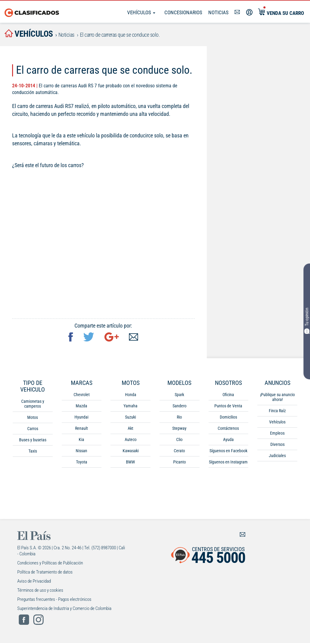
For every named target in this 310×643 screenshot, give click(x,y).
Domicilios (228, 417)
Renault (81, 428)
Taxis (32, 451)
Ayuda (228, 439)
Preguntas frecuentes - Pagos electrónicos (54, 599)
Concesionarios (183, 12)
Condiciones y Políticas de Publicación (50, 563)
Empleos (277, 433)
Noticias (218, 12)
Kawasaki (131, 450)
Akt (130, 428)
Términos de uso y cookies (40, 590)
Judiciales (277, 455)
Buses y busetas (32, 439)
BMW (130, 462)
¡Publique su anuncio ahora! (277, 397)
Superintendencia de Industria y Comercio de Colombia (64, 608)
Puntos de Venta (228, 405)
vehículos (29, 34)
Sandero (179, 405)
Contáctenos (228, 428)
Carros (32, 428)
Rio (179, 417)
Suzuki (130, 417)
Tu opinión (306, 321)
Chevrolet (82, 394)
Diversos (277, 444)
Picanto (179, 462)
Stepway (179, 428)
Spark (179, 394)
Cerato (179, 450)
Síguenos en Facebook (228, 450)
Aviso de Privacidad (34, 581)
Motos (32, 417)
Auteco (131, 439)
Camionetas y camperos (32, 404)
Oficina (228, 394)
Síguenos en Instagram (228, 462)
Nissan (81, 450)
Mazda (81, 405)
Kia (81, 439)
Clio (179, 439)
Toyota (81, 462)
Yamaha (130, 405)
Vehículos (141, 12)
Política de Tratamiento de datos (45, 572)
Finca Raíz (277, 410)
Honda (130, 394)
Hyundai (81, 417)
